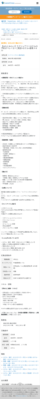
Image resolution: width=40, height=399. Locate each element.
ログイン (14, 12)
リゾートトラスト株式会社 (16, 55)
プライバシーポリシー (21, 396)
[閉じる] (20, 385)
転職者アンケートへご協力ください (20, 17)
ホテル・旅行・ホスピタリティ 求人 (14, 357)
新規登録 (27, 12)
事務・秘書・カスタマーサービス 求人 (15, 361)
